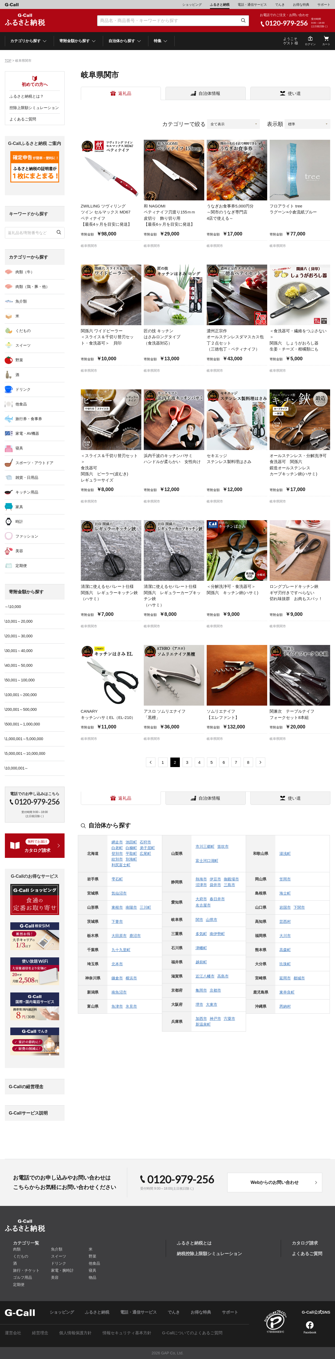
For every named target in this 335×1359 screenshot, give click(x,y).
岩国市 (285, 907)
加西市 (201, 1018)
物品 (92, 1277)
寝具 (19, 448)
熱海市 (201, 879)
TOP (8, 61)
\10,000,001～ (16, 768)
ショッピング (192, 5)
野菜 (19, 360)
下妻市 (117, 921)
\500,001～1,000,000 (22, 724)
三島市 (229, 885)
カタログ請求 (305, 1243)
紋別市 (117, 859)
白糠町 (131, 848)
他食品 (21, 404)
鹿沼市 (135, 935)
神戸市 (215, 1018)
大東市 (211, 1004)
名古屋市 (203, 905)
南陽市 (131, 907)
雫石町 (117, 879)
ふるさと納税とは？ (26, 96)
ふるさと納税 (219, 5)
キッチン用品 (26, 492)
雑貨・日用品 (26, 477)
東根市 (117, 907)
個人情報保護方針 (75, 1332)
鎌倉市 (117, 978)
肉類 (17, 1249)
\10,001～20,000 (19, 621)
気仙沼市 (119, 893)
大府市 (201, 899)
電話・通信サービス (252, 5)
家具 (19, 507)
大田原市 (119, 935)
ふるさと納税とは (194, 1243)
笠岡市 (285, 879)
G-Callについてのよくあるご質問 (192, 1332)
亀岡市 (201, 990)
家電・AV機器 (27, 433)
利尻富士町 (120, 865)
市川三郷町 (205, 846)
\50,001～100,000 (20, 680)
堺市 (199, 1004)
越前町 (201, 962)
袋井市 (215, 885)
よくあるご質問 (22, 119)
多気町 (201, 934)
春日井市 (217, 899)
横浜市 (131, 978)
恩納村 (285, 1006)
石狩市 (145, 842)
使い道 (294, 93)
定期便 (21, 565)
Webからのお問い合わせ (275, 1182)
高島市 (223, 976)
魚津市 (117, 1006)
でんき (280, 5)
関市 (199, 919)
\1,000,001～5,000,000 (24, 739)
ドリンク (23, 389)
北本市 (117, 964)
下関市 (299, 907)
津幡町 (201, 948)
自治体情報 (209, 93)
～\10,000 (13, 606)
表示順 (275, 124)
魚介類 (21, 301)
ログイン (310, 44)
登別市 (117, 853)
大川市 (285, 935)
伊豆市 (215, 879)
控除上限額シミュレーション (34, 108)
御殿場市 (231, 879)
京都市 (215, 990)
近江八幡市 (205, 976)
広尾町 (145, 853)
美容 (19, 551)
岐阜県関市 (89, 246)
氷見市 (131, 1006)
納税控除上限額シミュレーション (209, 1253)
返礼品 (124, 93)
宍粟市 (229, 1018)
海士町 (285, 893)
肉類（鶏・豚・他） (32, 286)
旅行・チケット (26, 1270)
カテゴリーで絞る (184, 124)
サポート (323, 5)
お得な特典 (301, 5)
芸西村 (285, 921)
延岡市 (285, 978)
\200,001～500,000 (21, 709)
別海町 (131, 859)
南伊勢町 (217, 934)
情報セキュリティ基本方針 (127, 1332)
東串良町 (287, 992)
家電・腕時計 (62, 1270)
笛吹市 (223, 846)
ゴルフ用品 (22, 1277)
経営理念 (40, 1332)
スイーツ (23, 345)
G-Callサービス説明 (28, 1113)
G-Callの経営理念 (26, 1087)
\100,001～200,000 (21, 695)
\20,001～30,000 (19, 636)
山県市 (211, 919)
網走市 (117, 842)
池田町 (131, 842)
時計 (19, 521)
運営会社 (13, 1332)
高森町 (285, 950)
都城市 (299, 978)
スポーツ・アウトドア (34, 463)
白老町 (117, 848)
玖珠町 (285, 964)
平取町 (131, 853)
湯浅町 (285, 853)
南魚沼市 (119, 992)
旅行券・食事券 (28, 419)
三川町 (145, 907)
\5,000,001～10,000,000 (25, 753)
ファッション (26, 536)
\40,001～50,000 (19, 665)
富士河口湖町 (207, 860)
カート (326, 44)
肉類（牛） (24, 272)
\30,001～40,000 (19, 651)
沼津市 (201, 885)
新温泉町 (203, 1024)
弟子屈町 (147, 848)
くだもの (23, 330)
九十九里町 (120, 950)
